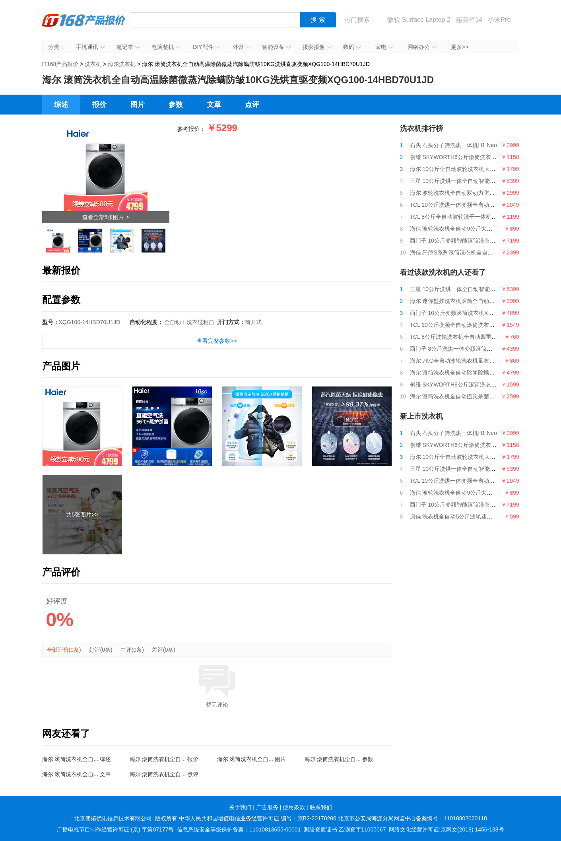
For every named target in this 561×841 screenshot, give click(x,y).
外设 (241, 47)
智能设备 (276, 47)
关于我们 (240, 807)
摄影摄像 (317, 47)
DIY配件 (206, 47)
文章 (214, 105)
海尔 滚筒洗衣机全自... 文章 (76, 774)
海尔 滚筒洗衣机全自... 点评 (164, 774)
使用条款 (294, 807)
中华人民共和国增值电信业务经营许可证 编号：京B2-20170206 (257, 818)
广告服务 (267, 807)
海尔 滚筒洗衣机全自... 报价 (164, 759)
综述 (61, 105)
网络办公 (422, 47)
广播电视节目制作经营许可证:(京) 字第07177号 (115, 829)
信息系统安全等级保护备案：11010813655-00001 (239, 829)
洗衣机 (93, 64)
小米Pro (499, 19)
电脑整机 (166, 47)
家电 (384, 47)
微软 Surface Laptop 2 (418, 19)
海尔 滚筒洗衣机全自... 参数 (339, 759)
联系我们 (321, 807)
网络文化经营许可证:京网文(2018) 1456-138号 (446, 829)
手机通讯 (90, 47)
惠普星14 (469, 19)
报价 (99, 105)
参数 (176, 105)
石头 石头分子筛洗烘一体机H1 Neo (453, 145)
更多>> (459, 47)
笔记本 (128, 47)
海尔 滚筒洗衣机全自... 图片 (251, 759)
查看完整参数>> (217, 341)
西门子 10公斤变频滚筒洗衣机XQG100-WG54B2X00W (478, 313)
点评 (252, 105)
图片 (137, 105)
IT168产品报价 (84, 26)
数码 (352, 47)
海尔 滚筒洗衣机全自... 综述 (76, 759)
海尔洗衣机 (122, 64)
